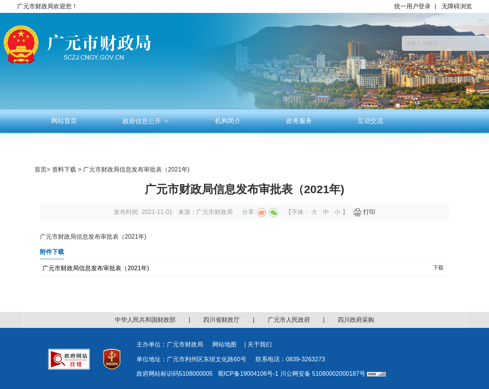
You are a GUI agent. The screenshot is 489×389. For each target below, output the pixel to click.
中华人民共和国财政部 (145, 320)
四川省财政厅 (221, 320)
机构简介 (228, 120)
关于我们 (260, 344)
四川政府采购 (356, 320)
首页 (40, 169)
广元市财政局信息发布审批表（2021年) (95, 268)
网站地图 (224, 344)
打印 (364, 212)
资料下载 (228, 144)
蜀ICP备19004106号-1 (248, 373)
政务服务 (299, 120)
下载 (438, 268)
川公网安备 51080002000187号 (322, 373)
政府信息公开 (145, 121)
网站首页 (64, 120)
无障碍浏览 (457, 6)
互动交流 (370, 120)
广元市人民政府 (289, 320)
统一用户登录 (412, 6)
